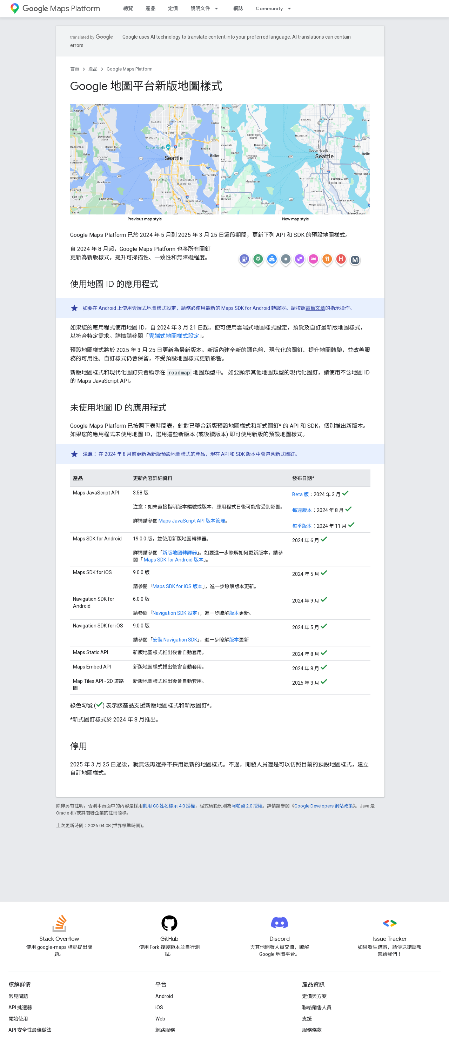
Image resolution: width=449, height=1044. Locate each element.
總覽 (128, 8)
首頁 (74, 69)
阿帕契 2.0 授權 (247, 806)
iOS (159, 1007)
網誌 (238, 8)
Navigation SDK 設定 (175, 613)
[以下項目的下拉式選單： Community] (291, 8)
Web (160, 1019)
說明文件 (200, 8)
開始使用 (18, 1019)
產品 (150, 8)
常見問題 (18, 996)
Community (269, 8)
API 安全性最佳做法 (30, 1030)
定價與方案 (314, 996)
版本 (234, 613)
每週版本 (302, 510)
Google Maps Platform (130, 69)
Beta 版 (300, 494)
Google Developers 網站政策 (323, 806)
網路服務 (165, 1030)
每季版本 (302, 526)
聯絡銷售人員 (316, 1007)
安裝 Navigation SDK (175, 640)
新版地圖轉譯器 (179, 553)
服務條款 (312, 1030)
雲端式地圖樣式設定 (174, 336)
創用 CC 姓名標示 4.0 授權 (169, 806)
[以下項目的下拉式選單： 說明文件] (218, 8)
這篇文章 (315, 308)
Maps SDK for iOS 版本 (177, 586)
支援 (307, 1019)
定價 (173, 8)
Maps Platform (61, 8)
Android (164, 996)
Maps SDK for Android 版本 (173, 560)
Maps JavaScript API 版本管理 (192, 521)
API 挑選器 (20, 1007)
